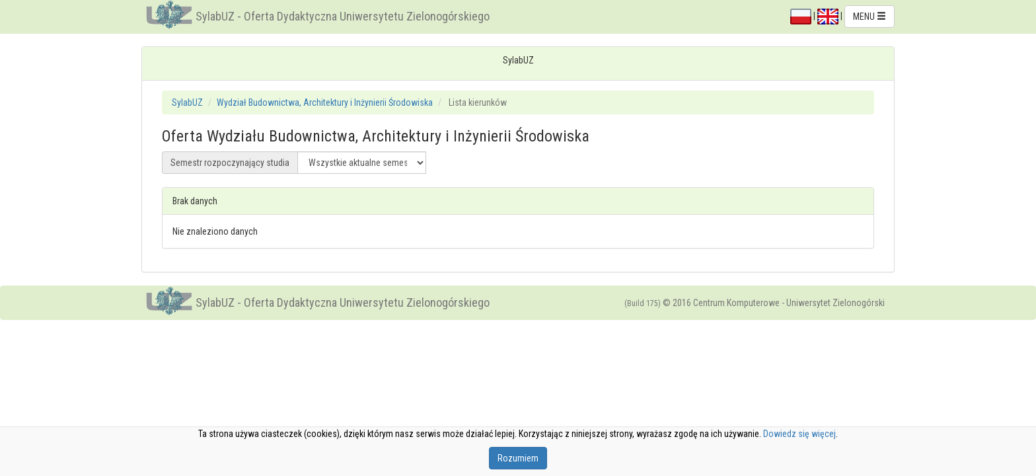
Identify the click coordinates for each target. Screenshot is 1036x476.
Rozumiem (518, 458)
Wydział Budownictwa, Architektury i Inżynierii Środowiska (325, 102)
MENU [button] (869, 16)
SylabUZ (187, 102)
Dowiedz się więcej (799, 433)
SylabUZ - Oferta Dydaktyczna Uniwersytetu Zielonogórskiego (343, 16)
